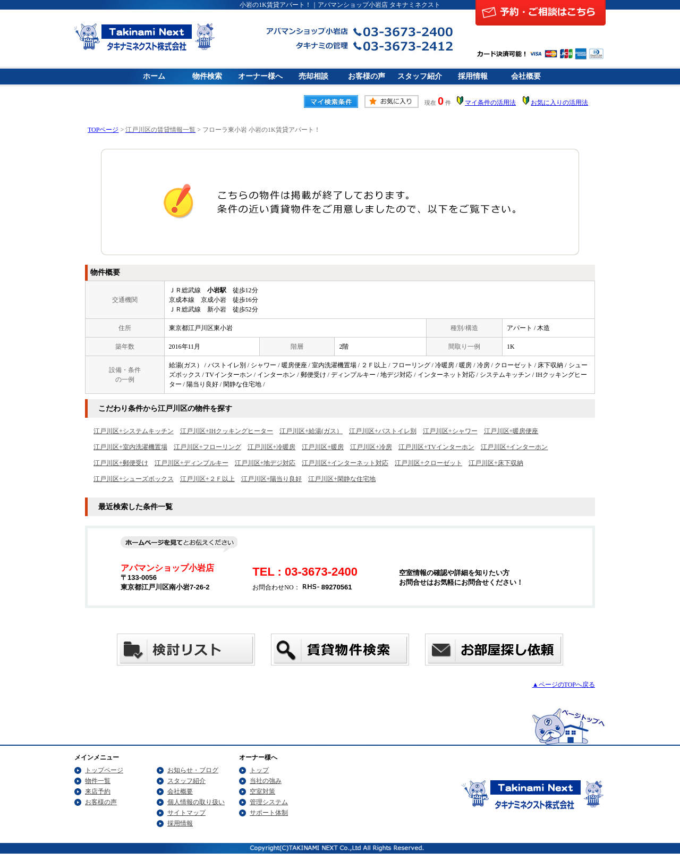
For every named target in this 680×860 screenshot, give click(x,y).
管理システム (269, 802)
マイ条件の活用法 (490, 102)
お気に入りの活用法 (559, 102)
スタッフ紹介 (419, 76)
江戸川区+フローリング (207, 447)
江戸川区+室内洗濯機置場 (130, 447)
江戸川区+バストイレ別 (382, 431)
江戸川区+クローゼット (428, 463)
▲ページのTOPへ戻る (563, 684)
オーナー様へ (260, 76)
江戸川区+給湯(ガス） (311, 431)
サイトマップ (186, 812)
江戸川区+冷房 (371, 447)
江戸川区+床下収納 (496, 463)
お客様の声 (366, 76)
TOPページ (103, 129)
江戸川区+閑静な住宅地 (342, 479)
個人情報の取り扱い (196, 802)
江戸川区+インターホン (514, 447)
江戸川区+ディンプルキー (191, 463)
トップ (259, 770)
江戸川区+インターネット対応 (345, 463)
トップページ (104, 770)
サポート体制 (269, 812)
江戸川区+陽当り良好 (271, 479)
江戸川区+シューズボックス (134, 479)
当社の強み (266, 781)
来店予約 (97, 791)
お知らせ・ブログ (192, 770)
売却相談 (313, 76)
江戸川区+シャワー (450, 431)
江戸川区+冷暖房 (272, 447)
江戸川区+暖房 (323, 447)
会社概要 (526, 76)
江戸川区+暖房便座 (511, 431)
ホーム (154, 76)
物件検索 (207, 76)
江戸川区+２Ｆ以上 (207, 479)
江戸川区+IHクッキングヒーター (226, 431)
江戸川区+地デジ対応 (265, 463)
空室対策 (262, 791)
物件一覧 (97, 781)
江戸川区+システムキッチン (134, 431)
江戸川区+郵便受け (121, 463)
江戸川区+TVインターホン (436, 447)
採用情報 (473, 76)
